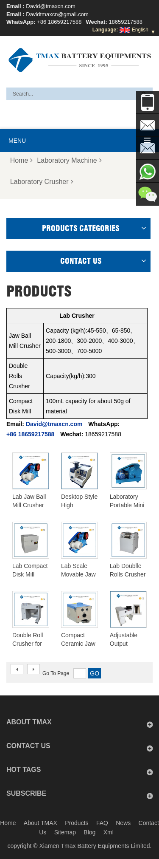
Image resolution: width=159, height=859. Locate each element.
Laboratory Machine (69, 160)
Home (21, 160)
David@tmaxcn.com (50, 6)
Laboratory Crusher (41, 181)
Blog (89, 832)
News (123, 822)
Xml (108, 832)
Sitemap (65, 832)
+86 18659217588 (59, 22)
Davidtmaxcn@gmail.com (57, 14)
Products (76, 822)
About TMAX (40, 822)
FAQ (102, 822)
